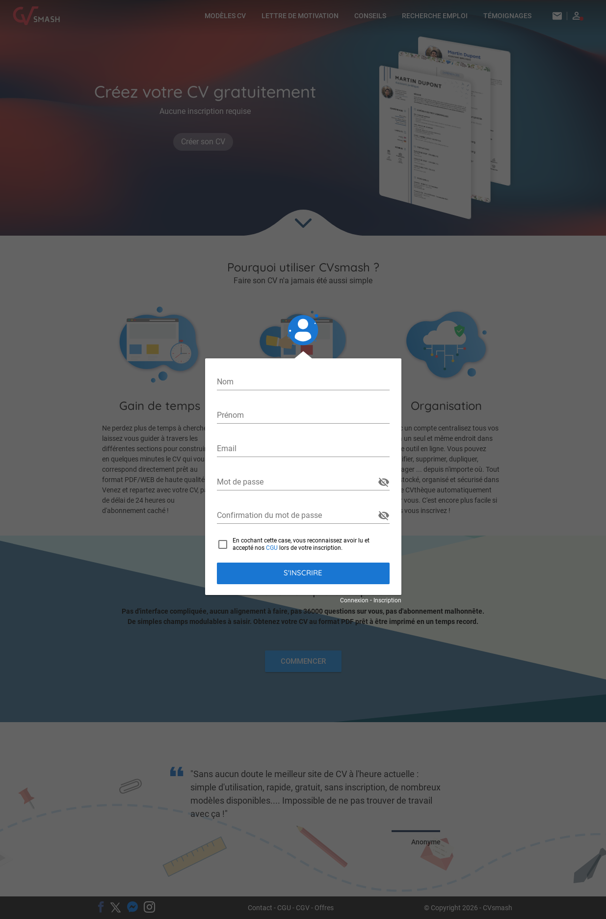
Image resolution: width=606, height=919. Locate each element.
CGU (272, 547)
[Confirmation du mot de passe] (296, 515)
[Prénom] (303, 415)
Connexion (354, 600)
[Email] (303, 449)
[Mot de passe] (296, 482)
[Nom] (303, 382)
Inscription (387, 600)
